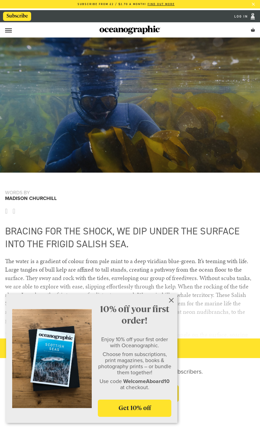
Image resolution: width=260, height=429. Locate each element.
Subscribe (17, 16)
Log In (241, 16)
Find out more (161, 4)
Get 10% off (134, 408)
